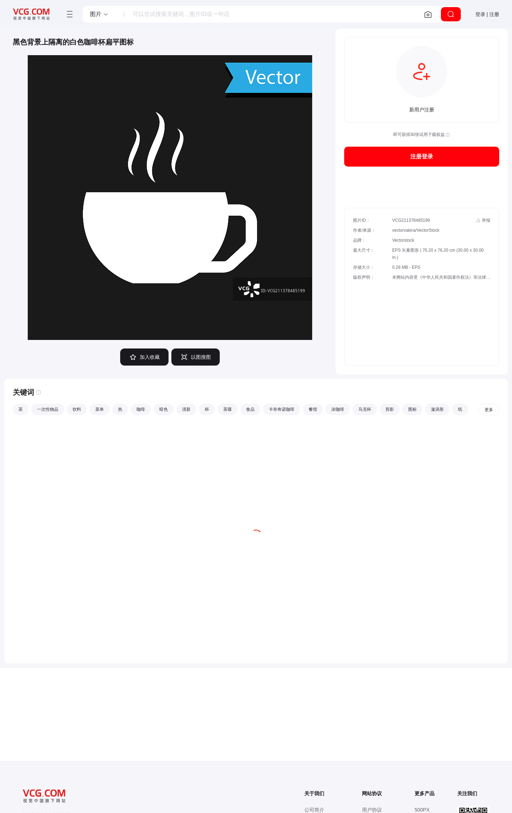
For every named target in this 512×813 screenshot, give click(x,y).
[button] (99, 14)
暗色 (163, 409)
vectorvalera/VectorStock (415, 230)
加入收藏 (144, 357)
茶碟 (227, 409)
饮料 (77, 409)
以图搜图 (195, 357)
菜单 (99, 409)
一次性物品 (47, 409)
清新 (186, 409)
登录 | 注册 (487, 14)
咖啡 (141, 409)
